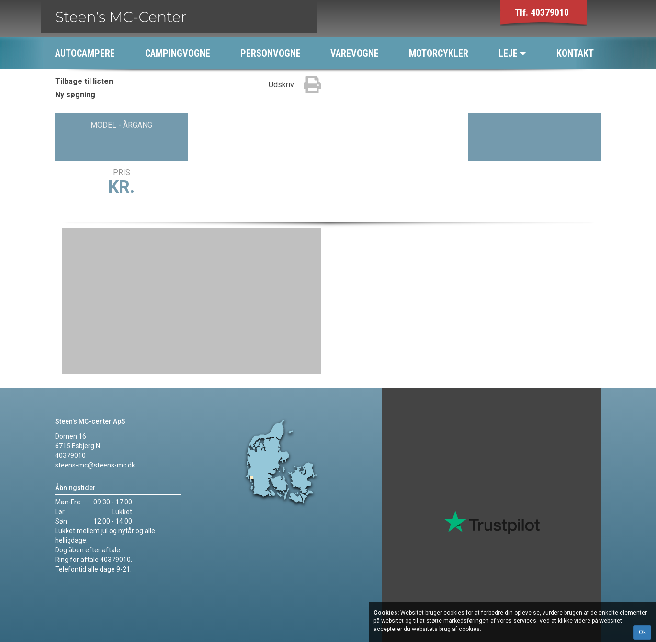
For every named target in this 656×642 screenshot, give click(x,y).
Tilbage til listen (84, 81)
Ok (642, 632)
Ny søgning (75, 94)
